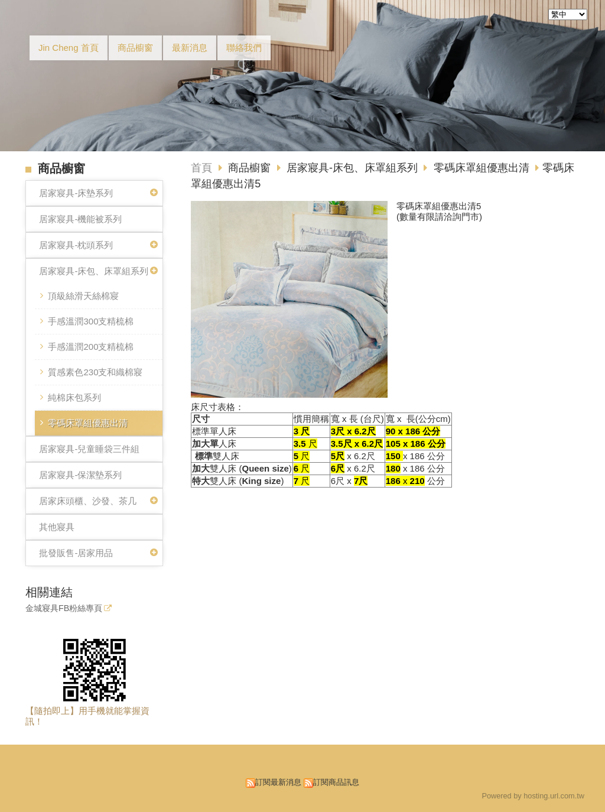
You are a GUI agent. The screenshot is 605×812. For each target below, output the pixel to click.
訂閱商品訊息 (336, 782)
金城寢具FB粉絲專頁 (63, 608)
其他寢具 (56, 527)
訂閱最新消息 (278, 782)
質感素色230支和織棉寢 (95, 372)
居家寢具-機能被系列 (80, 219)
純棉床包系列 (74, 397)
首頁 (201, 168)
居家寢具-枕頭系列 (76, 245)
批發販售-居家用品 (76, 553)
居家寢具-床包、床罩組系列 (93, 271)
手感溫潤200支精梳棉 (91, 347)
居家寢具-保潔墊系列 (80, 475)
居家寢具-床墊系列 (76, 193)
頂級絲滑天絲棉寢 (83, 296)
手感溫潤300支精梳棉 (91, 321)
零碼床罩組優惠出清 (88, 423)
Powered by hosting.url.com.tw (533, 795)
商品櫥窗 (251, 168)
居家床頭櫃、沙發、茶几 (87, 501)
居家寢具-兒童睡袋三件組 (89, 449)
